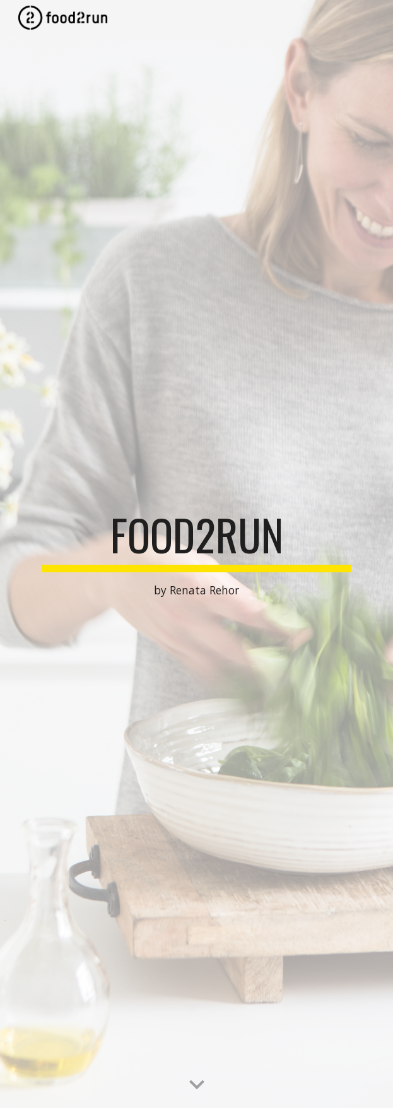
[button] (197, 1085)
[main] (196, 554)
